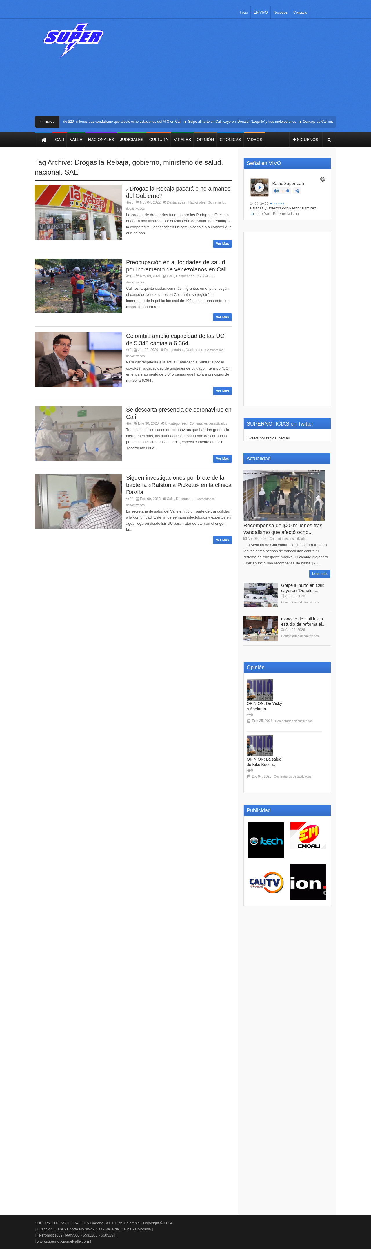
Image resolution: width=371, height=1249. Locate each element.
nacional (48, 172)
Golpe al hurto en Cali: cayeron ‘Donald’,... (302, 588)
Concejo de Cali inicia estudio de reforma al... (303, 621)
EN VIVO (261, 12)
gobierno (145, 162)
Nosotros (281, 12)
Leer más (320, 574)
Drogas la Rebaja (101, 162)
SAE (72, 172)
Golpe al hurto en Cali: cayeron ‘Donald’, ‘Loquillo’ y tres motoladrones (253, 122)
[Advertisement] (228, 69)
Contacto (300, 12)
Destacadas (176, 202)
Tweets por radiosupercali (268, 438)
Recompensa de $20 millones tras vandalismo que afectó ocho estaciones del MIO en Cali (122, 122)
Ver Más (222, 244)
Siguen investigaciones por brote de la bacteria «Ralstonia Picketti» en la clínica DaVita (179, 485)
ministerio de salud (192, 162)
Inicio (244, 12)
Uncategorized (176, 423)
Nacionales (196, 202)
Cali (170, 276)
